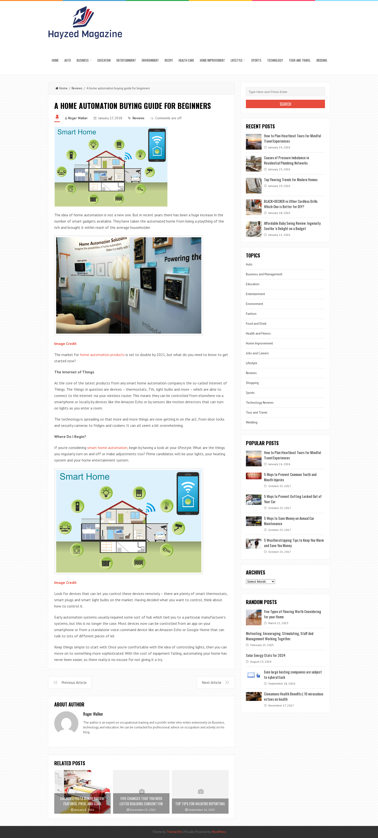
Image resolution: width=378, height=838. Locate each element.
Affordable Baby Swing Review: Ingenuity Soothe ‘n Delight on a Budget (292, 225)
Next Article (211, 682)
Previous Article (74, 682)
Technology (275, 60)
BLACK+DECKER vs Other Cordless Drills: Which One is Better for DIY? (291, 203)
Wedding (321, 60)
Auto (67, 60)
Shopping (252, 383)
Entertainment (126, 60)
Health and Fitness (258, 333)
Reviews (77, 88)
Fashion (251, 314)
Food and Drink (256, 324)
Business (83, 60)
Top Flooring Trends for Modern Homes (290, 179)
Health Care (186, 60)
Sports (256, 60)
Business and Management (264, 274)
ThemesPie (174, 832)
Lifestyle (237, 60)
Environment (150, 60)
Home (55, 60)
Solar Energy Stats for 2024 (265, 655)
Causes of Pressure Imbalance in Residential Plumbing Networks (286, 160)
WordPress (219, 832)
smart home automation (107, 447)
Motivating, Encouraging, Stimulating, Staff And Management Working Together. (279, 636)
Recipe (169, 60)
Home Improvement (212, 60)
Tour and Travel (299, 60)
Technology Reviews (260, 403)
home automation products (102, 354)
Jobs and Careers (257, 353)
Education (104, 60)
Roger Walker (78, 118)
